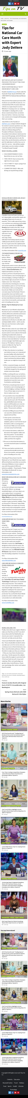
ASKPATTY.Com (12, 92)
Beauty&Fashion (5, 917)
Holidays (18, 805)
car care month (8, 673)
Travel (3, 843)
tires (3, 676)
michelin (14, 675)
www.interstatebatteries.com (10, 474)
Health (9, 878)
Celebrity (4, 729)
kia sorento (9, 675)
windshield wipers (21, 675)
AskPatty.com (6, 124)
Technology (9, 729)
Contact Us (16, 0)
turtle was (6, 676)
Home (10, 0)
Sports (9, 1086)
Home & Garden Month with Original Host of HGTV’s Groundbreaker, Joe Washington (14, 683)
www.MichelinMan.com (9, 560)
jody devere (14, 673)
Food (8, 768)
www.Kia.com (22, 250)
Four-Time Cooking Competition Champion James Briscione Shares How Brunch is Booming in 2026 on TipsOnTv (13, 773)
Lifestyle (4, 24)
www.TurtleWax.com (8, 602)
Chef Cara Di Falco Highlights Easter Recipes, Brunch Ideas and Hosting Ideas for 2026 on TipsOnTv (14, 811)
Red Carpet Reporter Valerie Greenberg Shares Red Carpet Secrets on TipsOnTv (12, 922)
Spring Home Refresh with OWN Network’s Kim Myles (14, 691)
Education (17, 1079)
